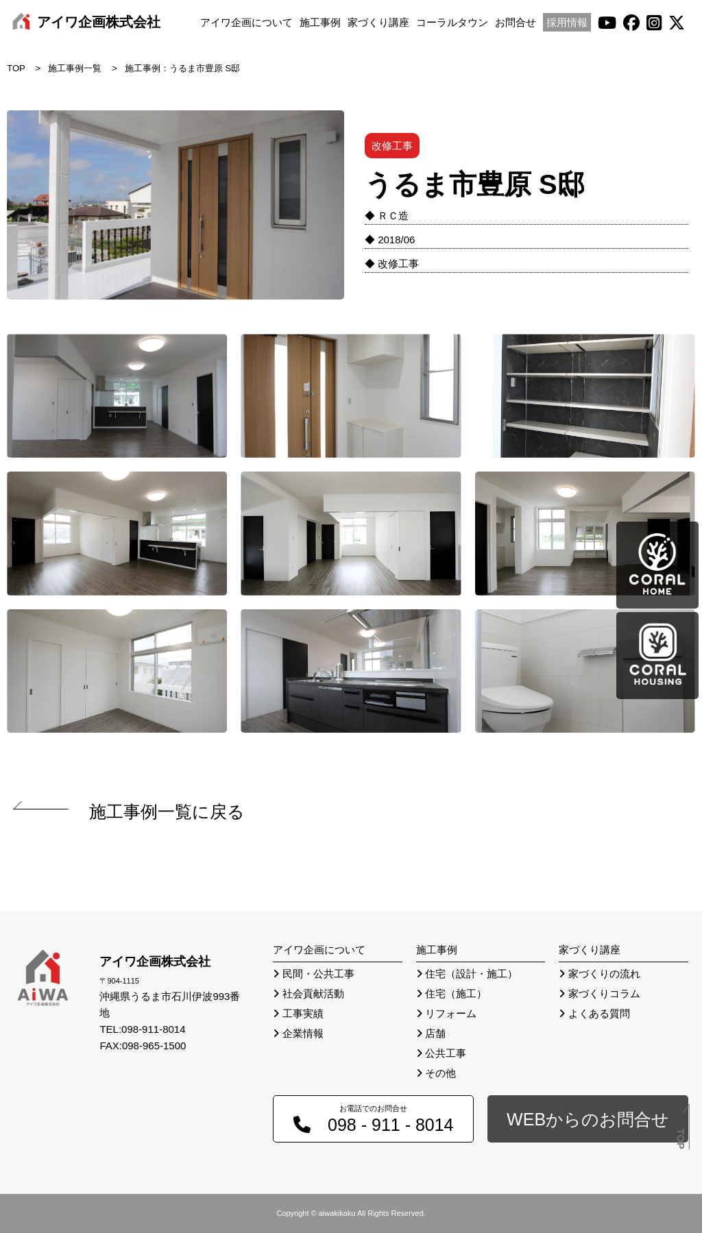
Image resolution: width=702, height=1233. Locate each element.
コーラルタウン (452, 22)
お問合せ (515, 22)
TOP (16, 68)
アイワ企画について (246, 22)
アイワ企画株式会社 (98, 21)
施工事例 (320, 22)
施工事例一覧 (74, 68)
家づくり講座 (378, 22)
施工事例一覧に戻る (167, 811)
